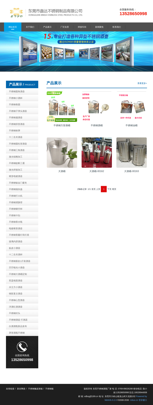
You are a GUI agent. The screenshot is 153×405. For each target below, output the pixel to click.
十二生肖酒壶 (15, 137)
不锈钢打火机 (15, 195)
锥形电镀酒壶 (15, 176)
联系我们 (117, 27)
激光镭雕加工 (15, 156)
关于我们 (30, 27)
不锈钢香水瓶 (15, 222)
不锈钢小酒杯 (15, 98)
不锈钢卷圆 (14, 104)
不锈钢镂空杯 (15, 209)
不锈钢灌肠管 (15, 202)
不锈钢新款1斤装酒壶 (19, 261)
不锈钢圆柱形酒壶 (18, 143)
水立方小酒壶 (15, 287)
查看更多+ (142, 83)
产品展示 (47, 27)
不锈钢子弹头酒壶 (18, 111)
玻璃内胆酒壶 (15, 241)
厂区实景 (65, 27)
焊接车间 (82, 27)
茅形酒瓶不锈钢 (17, 332)
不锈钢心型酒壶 (17, 300)
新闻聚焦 (99, 27)
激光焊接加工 (15, 169)
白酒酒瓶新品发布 (18, 326)
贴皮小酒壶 (14, 248)
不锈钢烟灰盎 (15, 189)
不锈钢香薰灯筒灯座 (19, 235)
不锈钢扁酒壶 (15, 117)
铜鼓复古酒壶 (15, 293)
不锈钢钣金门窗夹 (18, 182)
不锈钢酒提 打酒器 (18, 319)
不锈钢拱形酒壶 (17, 124)
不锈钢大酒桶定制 (18, 274)
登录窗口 (143, 400)
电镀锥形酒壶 (15, 228)
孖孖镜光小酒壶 (17, 267)
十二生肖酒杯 (15, 254)
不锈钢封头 (14, 313)
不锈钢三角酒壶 (17, 150)
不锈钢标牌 (14, 130)
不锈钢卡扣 (14, 215)
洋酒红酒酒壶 (15, 306)
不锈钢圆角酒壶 (17, 91)
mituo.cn (134, 400)
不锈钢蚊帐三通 (17, 163)
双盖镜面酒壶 (15, 280)
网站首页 (13, 27)
